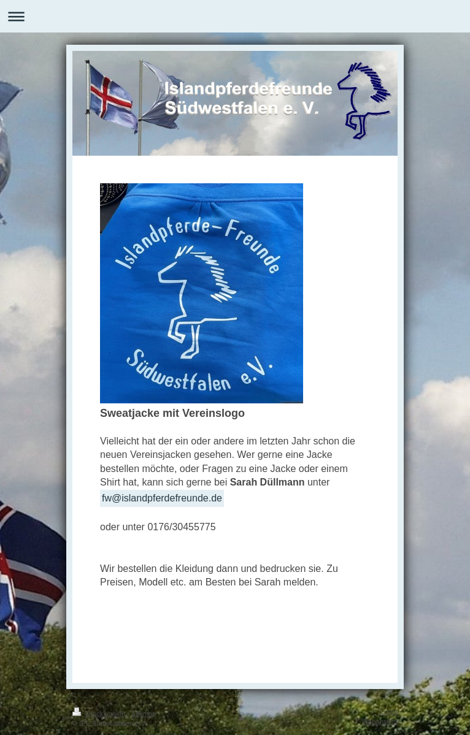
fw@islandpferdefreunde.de (162, 498)
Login (389, 711)
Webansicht (380, 721)
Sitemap (143, 713)
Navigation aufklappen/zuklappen (235, 16)
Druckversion (100, 713)
